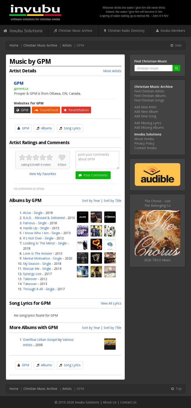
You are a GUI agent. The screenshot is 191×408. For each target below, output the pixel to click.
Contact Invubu (145, 148)
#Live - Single (33, 213)
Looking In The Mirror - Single (45, 243)
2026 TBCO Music (157, 260)
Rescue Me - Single (37, 268)
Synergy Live (32, 274)
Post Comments (93, 175)
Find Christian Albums (150, 95)
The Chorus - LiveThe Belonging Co (157, 203)
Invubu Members (170, 30)
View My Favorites (42, 174)
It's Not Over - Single (38, 238)
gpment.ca (21, 88)
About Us (110, 402)
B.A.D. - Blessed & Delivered (44, 218)
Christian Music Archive (73, 30)
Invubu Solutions (23, 30)
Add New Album (146, 111)
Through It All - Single (38, 289)
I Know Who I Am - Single (41, 233)
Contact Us (128, 402)
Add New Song (145, 116)
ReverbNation (76, 110)
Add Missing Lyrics (147, 123)
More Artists (112, 71)
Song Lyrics (72, 128)
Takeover (30, 279)
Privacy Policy (144, 143)
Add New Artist (145, 107)
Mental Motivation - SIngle (42, 258)
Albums (46, 128)
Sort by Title (112, 200)
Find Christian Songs (149, 100)
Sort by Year (91, 200)
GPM (22, 110)
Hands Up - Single (36, 228)
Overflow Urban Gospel (40, 339)
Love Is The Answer (37, 253)
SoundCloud (46, 110)
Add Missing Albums (149, 127)
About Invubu (144, 139)
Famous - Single (35, 223)
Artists (67, 45)
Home (13, 45)
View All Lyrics (111, 303)
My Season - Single (37, 263)
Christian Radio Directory (124, 30)
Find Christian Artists (149, 91)
